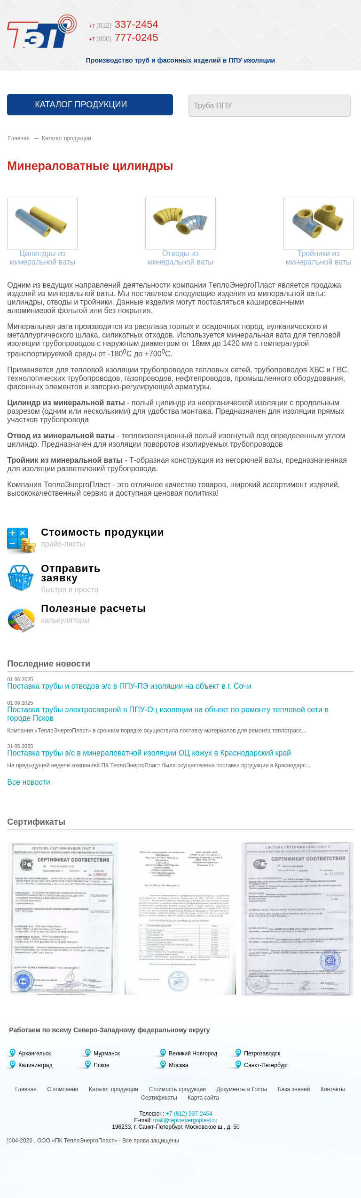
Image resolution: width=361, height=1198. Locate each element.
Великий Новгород (193, 1053)
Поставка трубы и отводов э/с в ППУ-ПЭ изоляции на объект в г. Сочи (129, 686)
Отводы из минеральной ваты (180, 257)
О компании (62, 1089)
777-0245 (123, 37)
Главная (19, 138)
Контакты (333, 1089)
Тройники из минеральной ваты (319, 257)
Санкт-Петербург (266, 1065)
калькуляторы (180, 618)
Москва (178, 1065)
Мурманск (106, 1053)
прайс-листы (180, 542)
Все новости (28, 782)
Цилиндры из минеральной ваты (42, 257)
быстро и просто (180, 579)
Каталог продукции (81, 104)
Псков (101, 1065)
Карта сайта (203, 1097)
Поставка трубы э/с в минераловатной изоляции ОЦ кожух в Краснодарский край (149, 753)
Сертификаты (159, 1097)
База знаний (294, 1089)
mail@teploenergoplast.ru (185, 1120)
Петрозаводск (262, 1053)
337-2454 (123, 24)
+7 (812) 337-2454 (189, 1113)
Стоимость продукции (177, 1089)
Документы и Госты (242, 1089)
